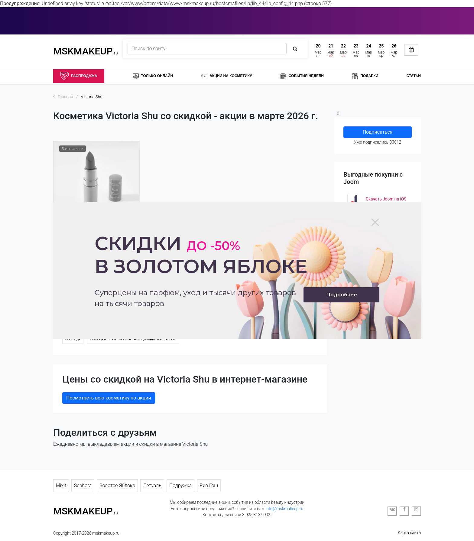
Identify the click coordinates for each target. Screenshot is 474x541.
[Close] (375, 222)
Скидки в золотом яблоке (201, 255)
